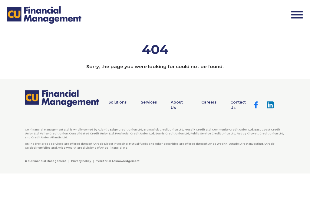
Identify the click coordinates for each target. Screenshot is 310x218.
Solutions (117, 102)
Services (149, 102)
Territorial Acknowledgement (118, 161)
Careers (208, 102)
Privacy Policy (81, 161)
